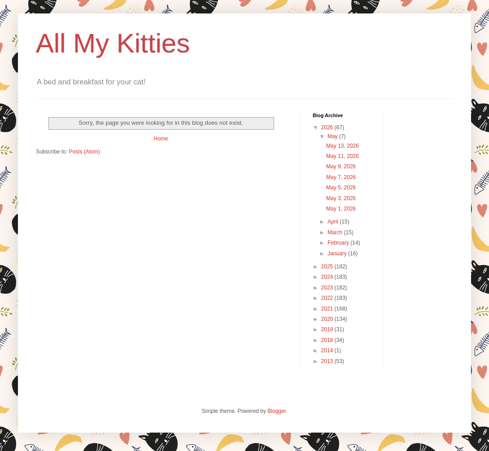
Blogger (276, 411)
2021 (328, 309)
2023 (328, 288)
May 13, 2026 (342, 146)
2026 (328, 127)
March (335, 232)
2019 (328, 329)
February (338, 243)
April (333, 222)
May (333, 136)
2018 (328, 340)
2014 (328, 350)
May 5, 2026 (341, 187)
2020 (328, 319)
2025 (328, 266)
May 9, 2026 (341, 166)
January (337, 253)
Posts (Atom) (84, 152)
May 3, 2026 (341, 198)
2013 (328, 361)
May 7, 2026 (341, 177)
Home (160, 139)
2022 (328, 298)
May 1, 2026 (341, 209)
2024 (328, 277)
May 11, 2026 (342, 156)
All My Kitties (113, 43)
